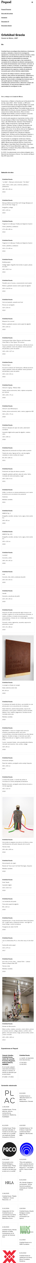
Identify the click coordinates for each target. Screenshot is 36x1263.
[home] (8, 2)
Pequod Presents (6, 9)
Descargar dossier (6, 25)
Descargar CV (5, 21)
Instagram (4, 17)
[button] (33, 1)
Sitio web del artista (7, 13)
